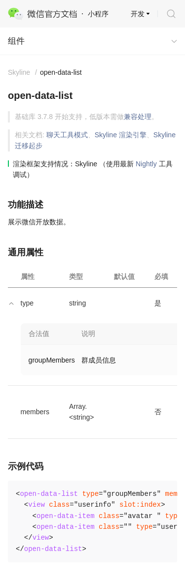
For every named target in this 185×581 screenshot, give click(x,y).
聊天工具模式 (67, 135)
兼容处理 (137, 117)
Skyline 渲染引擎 (121, 135)
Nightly (146, 164)
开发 (138, 14)
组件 (16, 41)
